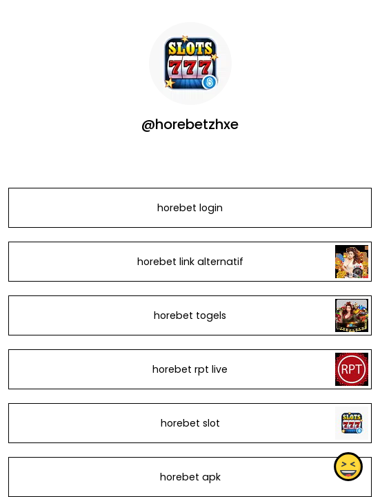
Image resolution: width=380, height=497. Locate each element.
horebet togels (190, 315)
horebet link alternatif (190, 262)
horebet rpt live (190, 369)
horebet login (190, 208)
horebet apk (190, 477)
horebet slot (190, 423)
